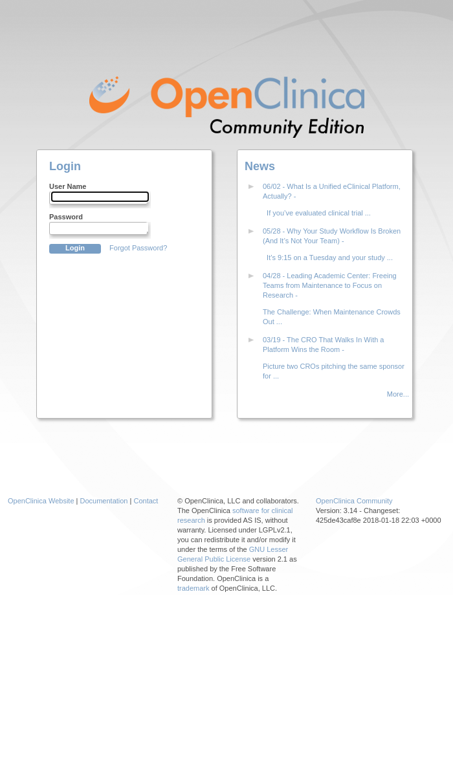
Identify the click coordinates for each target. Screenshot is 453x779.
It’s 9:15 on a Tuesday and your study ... (328, 257)
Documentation (104, 501)
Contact (145, 501)
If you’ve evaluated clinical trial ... (317, 213)
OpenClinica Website (41, 501)
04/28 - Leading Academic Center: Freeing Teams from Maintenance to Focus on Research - (330, 285)
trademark (193, 588)
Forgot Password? (138, 248)
